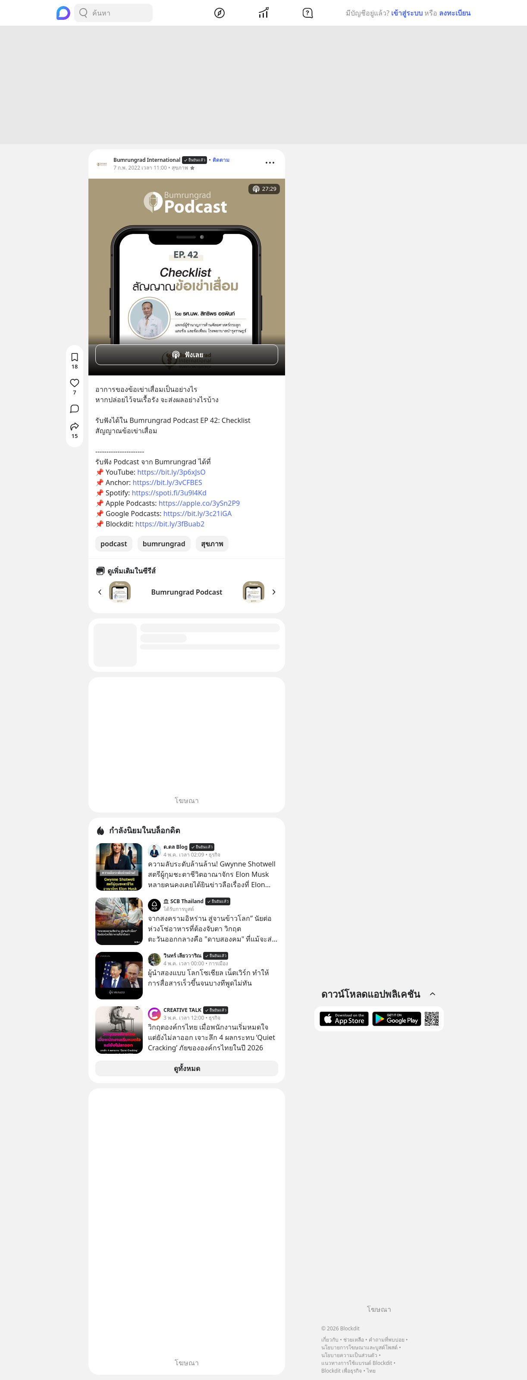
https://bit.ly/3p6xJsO (171, 472)
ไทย (371, 1370)
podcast (113, 543)
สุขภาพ (212, 543)
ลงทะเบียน (455, 13)
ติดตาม (221, 160)
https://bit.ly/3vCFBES (167, 482)
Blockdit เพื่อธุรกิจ (341, 1370)
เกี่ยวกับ (330, 1339)
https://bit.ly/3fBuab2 (169, 524)
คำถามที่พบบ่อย (387, 1339)
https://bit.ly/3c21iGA (197, 513)
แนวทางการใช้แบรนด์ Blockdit (356, 1363)
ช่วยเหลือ (353, 1339)
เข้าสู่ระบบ (407, 13)
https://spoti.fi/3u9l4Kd (169, 493)
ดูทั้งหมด (187, 1068)
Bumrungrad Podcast (186, 592)
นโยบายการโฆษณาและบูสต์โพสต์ (359, 1347)
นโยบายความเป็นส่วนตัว (349, 1355)
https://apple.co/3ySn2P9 (199, 503)
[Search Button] (83, 12)
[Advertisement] (263, 85)
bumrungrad (164, 543)
